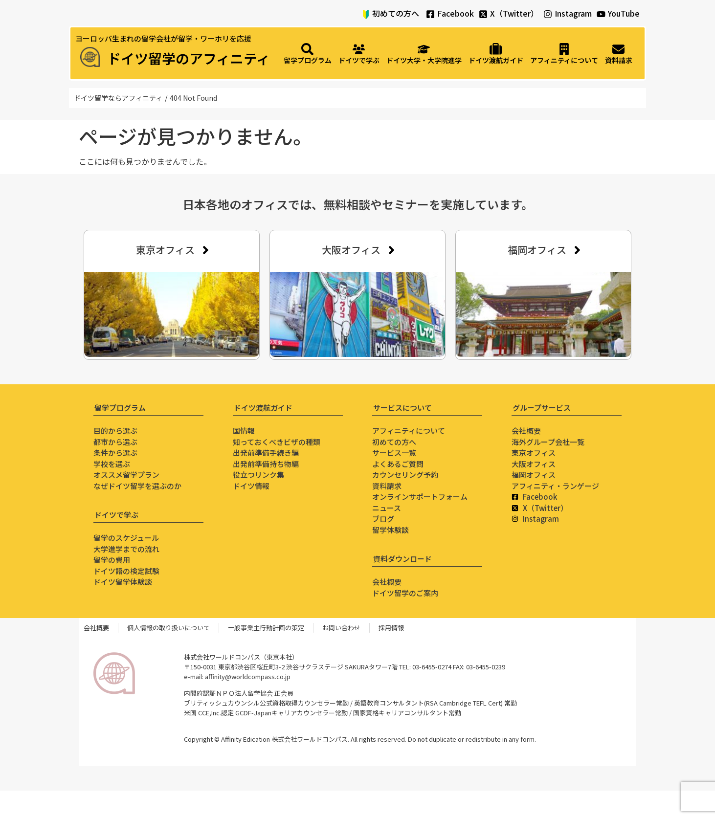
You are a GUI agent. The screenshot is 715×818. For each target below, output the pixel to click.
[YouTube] (601, 14)
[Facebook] (430, 14)
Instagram (573, 13)
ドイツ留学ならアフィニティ (118, 98)
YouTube (624, 13)
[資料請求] (619, 54)
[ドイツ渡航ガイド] (496, 54)
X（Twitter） (514, 13)
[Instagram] (547, 14)
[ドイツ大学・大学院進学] (424, 54)
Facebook (455, 13)
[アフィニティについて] (564, 54)
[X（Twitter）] (483, 14)
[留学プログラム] (307, 54)
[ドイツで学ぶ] (359, 54)
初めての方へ (395, 13)
